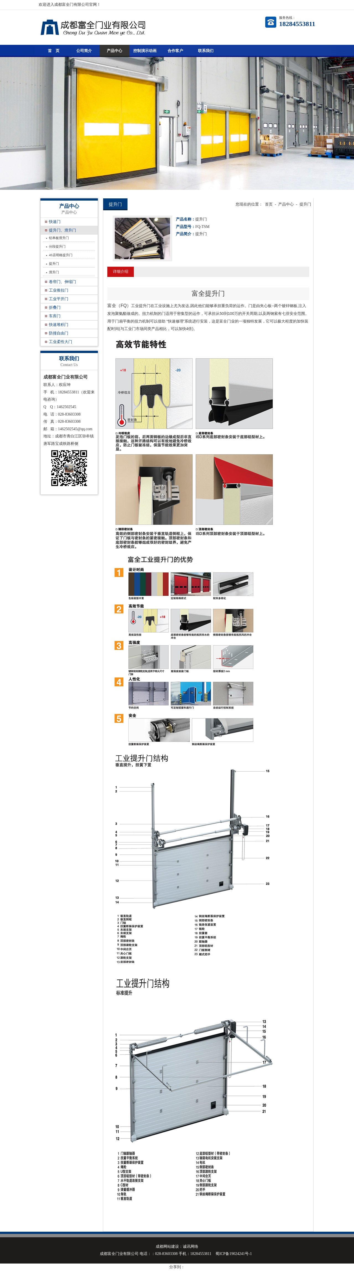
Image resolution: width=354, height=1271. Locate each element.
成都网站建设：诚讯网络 (177, 1246)
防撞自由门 (58, 333)
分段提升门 (57, 246)
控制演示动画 (145, 51)
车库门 (55, 316)
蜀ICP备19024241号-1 (233, 1254)
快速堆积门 (58, 325)
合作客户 (175, 51)
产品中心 (114, 51)
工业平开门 (58, 299)
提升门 (54, 264)
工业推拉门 (58, 290)
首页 (269, 204)
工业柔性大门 (60, 342)
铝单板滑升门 (59, 238)
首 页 (53, 51)
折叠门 (55, 307)
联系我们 (206, 51)
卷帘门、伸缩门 (62, 282)
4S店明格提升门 (60, 255)
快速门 (55, 222)
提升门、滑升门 (62, 230)
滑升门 (54, 272)
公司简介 (84, 51)
